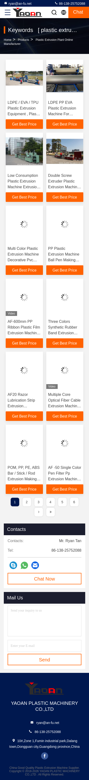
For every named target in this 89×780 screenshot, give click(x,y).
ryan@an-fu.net (18, 3)
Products (23, 40)
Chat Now (44, 578)
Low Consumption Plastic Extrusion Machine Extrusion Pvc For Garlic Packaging (23, 186)
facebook (44, 755)
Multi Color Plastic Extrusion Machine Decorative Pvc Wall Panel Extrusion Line (23, 259)
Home (7, 40)
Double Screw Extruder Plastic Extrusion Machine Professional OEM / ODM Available (64, 186)
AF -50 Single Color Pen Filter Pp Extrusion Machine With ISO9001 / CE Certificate (64, 479)
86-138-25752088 (69, 3)
